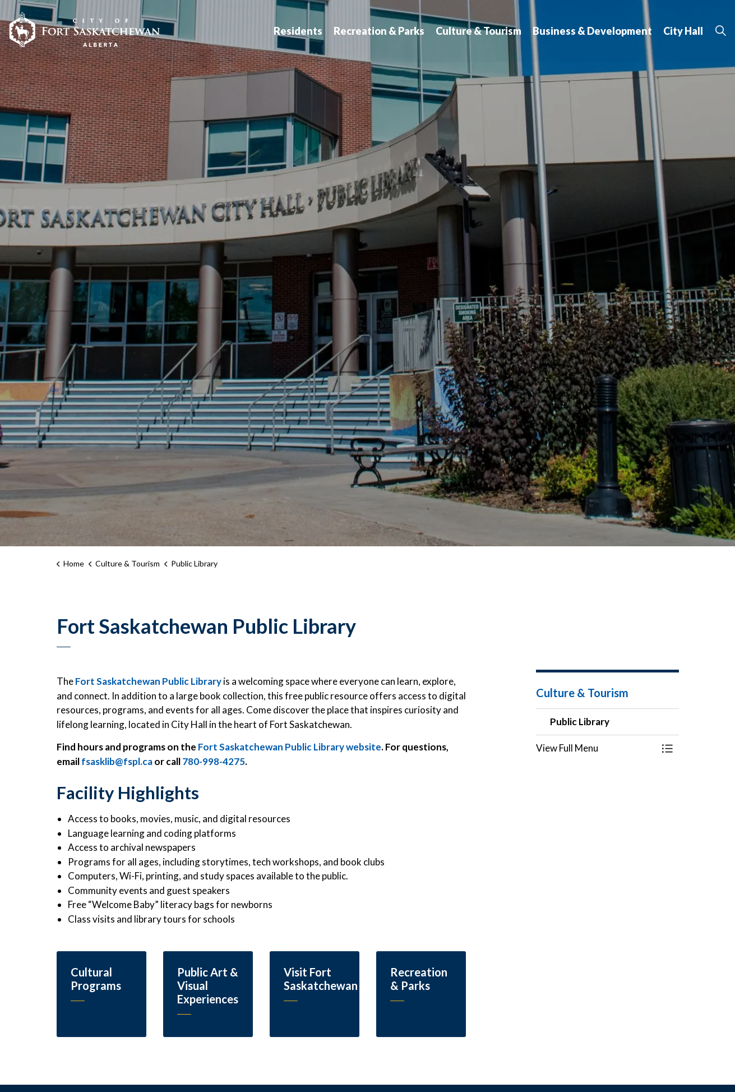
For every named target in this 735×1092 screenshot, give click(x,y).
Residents (298, 31)
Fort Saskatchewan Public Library (148, 681)
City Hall (683, 31)
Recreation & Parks (379, 31)
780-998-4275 (213, 761)
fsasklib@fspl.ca (116, 761)
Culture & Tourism (478, 31)
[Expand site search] (720, 31)
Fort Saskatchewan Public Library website (289, 747)
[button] (596, 748)
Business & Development (592, 31)
